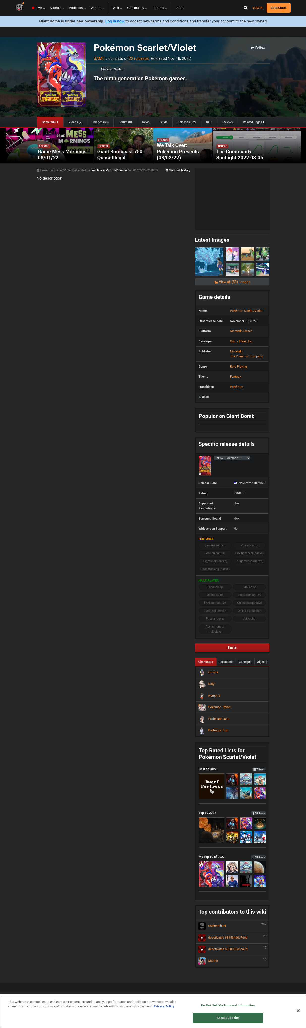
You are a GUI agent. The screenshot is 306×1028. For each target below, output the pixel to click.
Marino (232, 961)
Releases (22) (187, 122)
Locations (226, 662)
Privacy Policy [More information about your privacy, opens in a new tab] (164, 1006)
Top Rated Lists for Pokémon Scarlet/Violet (227, 753)
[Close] (298, 1010)
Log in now (115, 21)
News (145, 122)
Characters (205, 662)
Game (99, 58)
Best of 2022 (232, 769)
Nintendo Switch (112, 69)
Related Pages (252, 122)
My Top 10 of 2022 (232, 857)
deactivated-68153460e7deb (110, 170)
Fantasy (235, 376)
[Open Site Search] (245, 8)
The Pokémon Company (246, 356)
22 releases (139, 58)
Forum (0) (125, 122)
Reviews (227, 122)
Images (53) (101, 122)
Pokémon (236, 387)
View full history (178, 170)
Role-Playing (238, 366)
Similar (232, 647)
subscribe (279, 8)
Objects (262, 662)
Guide (163, 122)
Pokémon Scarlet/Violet (145, 48)
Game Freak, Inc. (241, 341)
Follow (258, 48)
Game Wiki (49, 122)
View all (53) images (232, 282)
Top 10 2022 (232, 813)
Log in (258, 8)
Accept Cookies (228, 1018)
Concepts (245, 662)
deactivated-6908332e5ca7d (232, 949)
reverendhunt (232, 926)
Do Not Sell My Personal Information (228, 1005)
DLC (209, 122)
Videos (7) (75, 122)
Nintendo (236, 351)
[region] (153, 1011)
